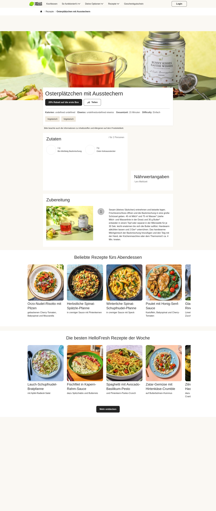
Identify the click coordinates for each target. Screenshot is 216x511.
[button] (85, 139)
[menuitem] (36, 4)
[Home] (41, 12)
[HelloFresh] (35, 4)
